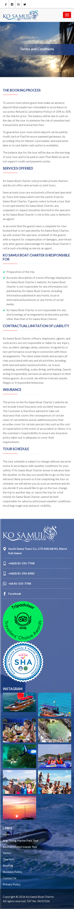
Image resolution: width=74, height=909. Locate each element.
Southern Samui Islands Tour (20, 846)
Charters (8, 859)
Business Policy (12, 871)
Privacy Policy (11, 884)
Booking (8, 865)
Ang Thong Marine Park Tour (20, 840)
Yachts (7, 853)
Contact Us (9, 878)
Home (6, 834)
